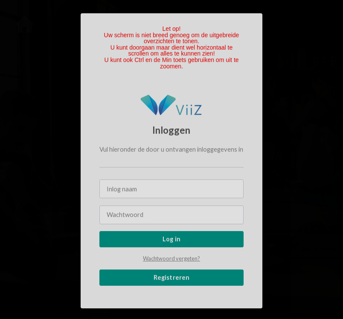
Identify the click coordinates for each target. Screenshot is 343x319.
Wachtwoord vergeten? (171, 258)
